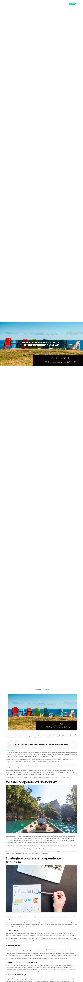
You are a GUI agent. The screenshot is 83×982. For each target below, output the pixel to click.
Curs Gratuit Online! (11, 751)
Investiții (47, 689)
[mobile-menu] (79, 3)
